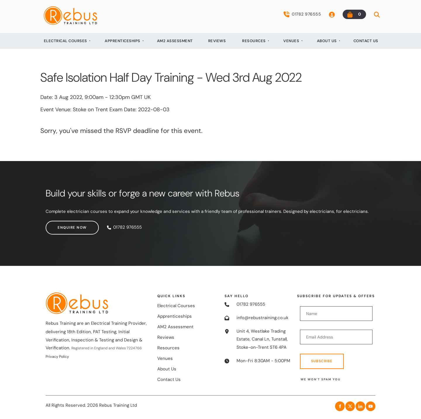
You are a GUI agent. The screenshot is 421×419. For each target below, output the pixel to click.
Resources (254, 40)
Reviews (217, 40)
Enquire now (60, 224)
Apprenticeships (122, 40)
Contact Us (365, 40)
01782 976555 (302, 14)
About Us (327, 40)
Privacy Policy (57, 356)
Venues (291, 40)
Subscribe (321, 361)
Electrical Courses (65, 40)
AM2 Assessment (175, 40)
